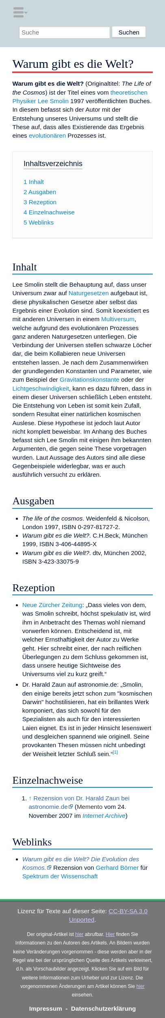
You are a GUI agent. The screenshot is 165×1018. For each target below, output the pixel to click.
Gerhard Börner (117, 867)
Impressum (45, 1008)
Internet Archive (104, 815)
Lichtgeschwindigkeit (40, 388)
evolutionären (47, 135)
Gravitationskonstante (89, 379)
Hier (110, 934)
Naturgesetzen (89, 293)
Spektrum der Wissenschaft (60, 876)
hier (79, 934)
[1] (115, 752)
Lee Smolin (53, 100)
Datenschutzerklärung (103, 1008)
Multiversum (118, 319)
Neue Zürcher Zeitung (52, 604)
